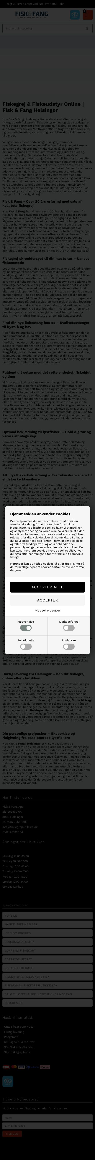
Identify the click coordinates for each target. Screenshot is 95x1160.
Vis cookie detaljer (47, 610)
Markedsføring (69, 625)
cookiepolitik (66, 550)
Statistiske (69, 644)
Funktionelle (26, 644)
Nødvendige (26, 625)
